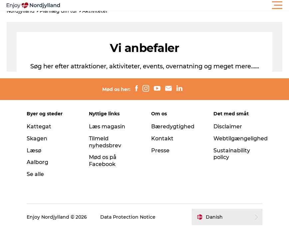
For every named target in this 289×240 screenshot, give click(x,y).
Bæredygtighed (172, 126)
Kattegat (39, 126)
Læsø (34, 150)
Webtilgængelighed (240, 138)
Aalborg (37, 162)
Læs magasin (107, 126)
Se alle (35, 174)
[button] (174, 5)
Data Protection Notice (127, 217)
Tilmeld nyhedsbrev (105, 142)
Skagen (37, 138)
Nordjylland (21, 11)
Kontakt (162, 138)
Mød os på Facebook (103, 160)
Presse (160, 150)
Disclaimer (227, 126)
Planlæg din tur (58, 11)
